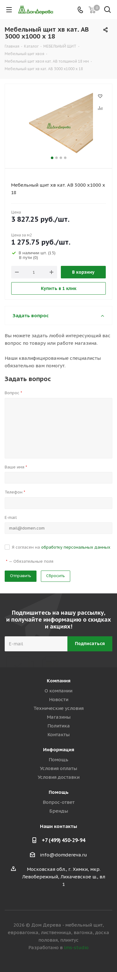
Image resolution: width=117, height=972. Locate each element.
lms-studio (76, 947)
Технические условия (58, 708)
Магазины (59, 717)
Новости (58, 699)
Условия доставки (59, 777)
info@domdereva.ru (63, 855)
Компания (59, 681)
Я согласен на (61, 547)
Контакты (58, 734)
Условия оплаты (58, 768)
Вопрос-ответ (59, 802)
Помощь (58, 760)
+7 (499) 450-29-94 (63, 840)
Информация (58, 749)
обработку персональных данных (75, 547)
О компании (58, 691)
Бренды (58, 811)
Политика (58, 726)
